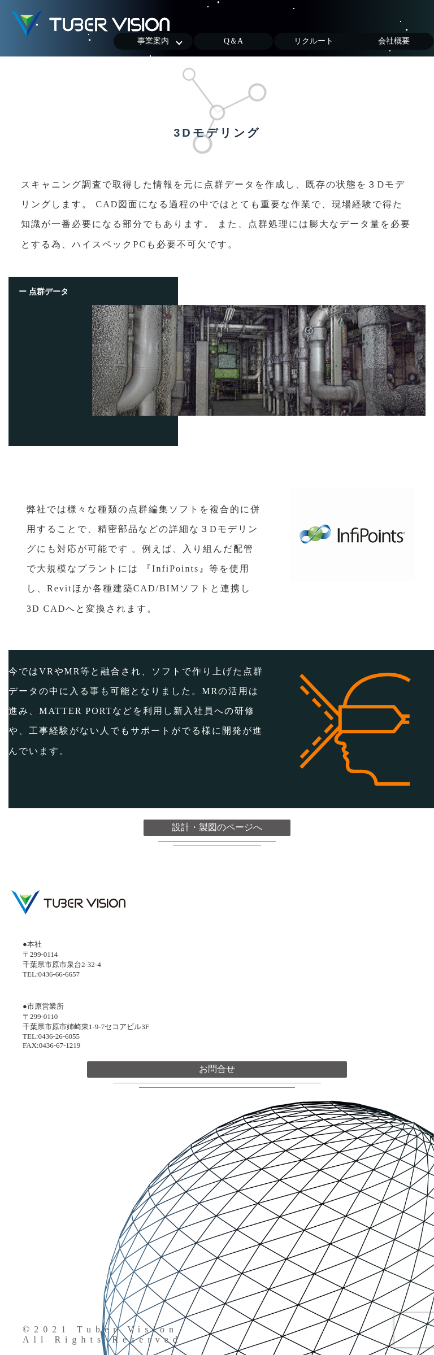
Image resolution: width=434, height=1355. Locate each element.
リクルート (313, 41)
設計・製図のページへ (217, 827)
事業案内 (153, 41)
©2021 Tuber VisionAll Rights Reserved (102, 1334)
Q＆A (233, 41)
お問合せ (217, 1069)
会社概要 (394, 41)
